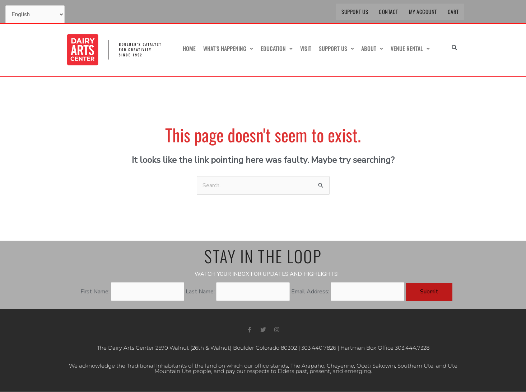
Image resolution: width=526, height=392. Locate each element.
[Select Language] (35, 14)
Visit (306, 48)
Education (278, 48)
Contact (388, 11)
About (373, 48)
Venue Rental (410, 48)
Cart (453, 11)
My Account (423, 11)
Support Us (354, 11)
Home (191, 48)
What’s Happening (230, 48)
